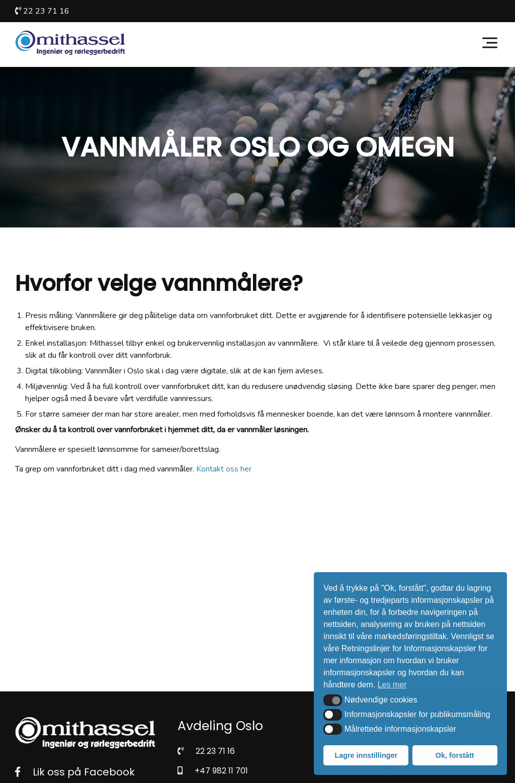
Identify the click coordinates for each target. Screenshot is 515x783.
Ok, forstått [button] (455, 755)
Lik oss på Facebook (75, 772)
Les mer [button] (392, 684)
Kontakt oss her (223, 469)
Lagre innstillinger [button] (365, 755)
